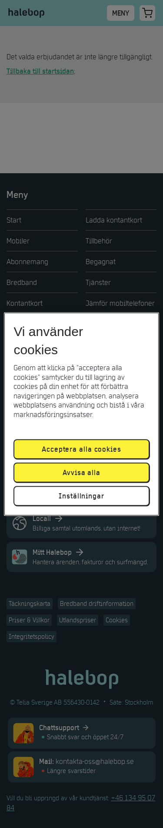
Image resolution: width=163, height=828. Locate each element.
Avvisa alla (81, 472)
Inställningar (81, 496)
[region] (81, 414)
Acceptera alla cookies (81, 449)
